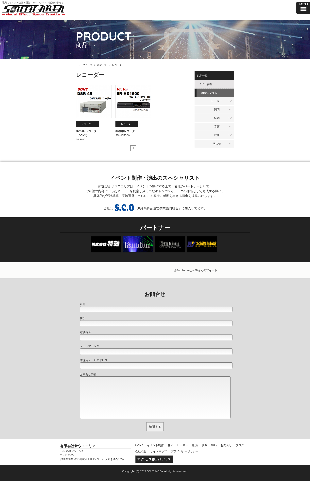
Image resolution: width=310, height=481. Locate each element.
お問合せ (226, 445)
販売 (195, 445)
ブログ (240, 445)
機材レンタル (209, 92)
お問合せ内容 (88, 374)
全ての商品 (205, 84)
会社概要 (140, 451)
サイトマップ (158, 451)
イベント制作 (155, 445)
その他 (217, 143)
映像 (217, 135)
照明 (217, 109)
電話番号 (85, 332)
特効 (217, 118)
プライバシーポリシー (184, 451)
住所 (82, 318)
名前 (82, 304)
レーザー (216, 101)
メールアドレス (89, 346)
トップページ (85, 64)
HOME (139, 445)
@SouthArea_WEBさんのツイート (195, 270)
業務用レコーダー (126, 131)
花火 (170, 445)
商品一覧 (102, 64)
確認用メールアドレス (94, 360)
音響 (217, 126)
